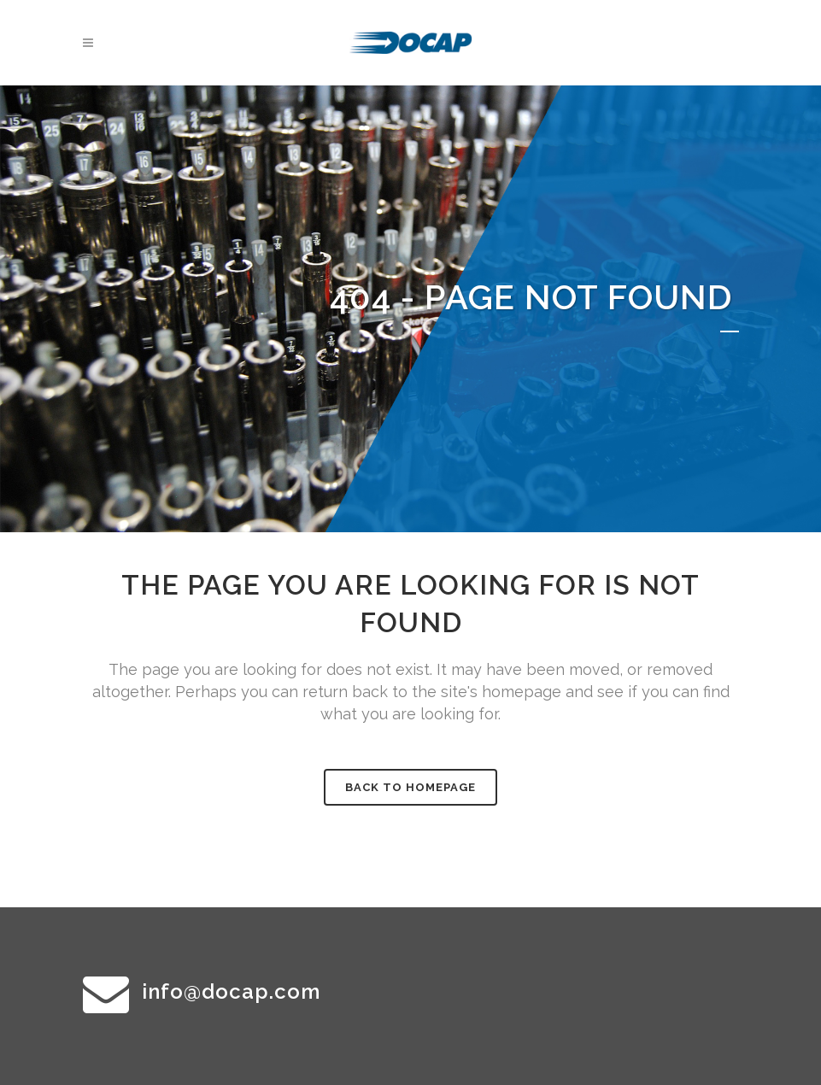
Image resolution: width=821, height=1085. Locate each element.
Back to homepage (410, 787)
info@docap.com (231, 991)
